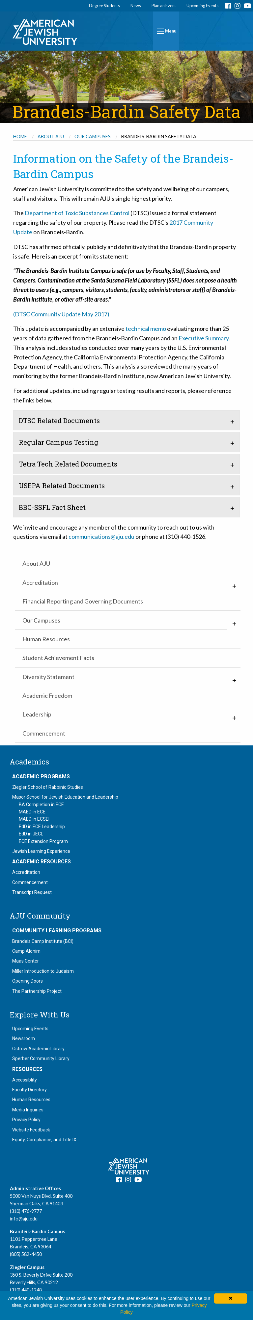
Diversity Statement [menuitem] (48, 676)
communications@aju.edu (101, 536)
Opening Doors (27, 981)
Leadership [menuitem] (36, 714)
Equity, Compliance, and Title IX (44, 1139)
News (135, 5)
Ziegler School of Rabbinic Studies (47, 787)
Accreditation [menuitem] (40, 582)
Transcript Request (32, 892)
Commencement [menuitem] (43, 733)
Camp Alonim (26, 951)
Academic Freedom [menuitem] (47, 695)
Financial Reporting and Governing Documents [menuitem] (82, 601)
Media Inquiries (27, 1109)
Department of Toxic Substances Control (77, 212)
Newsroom (23, 1038)
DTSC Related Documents (59, 420)
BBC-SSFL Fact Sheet (52, 507)
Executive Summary (204, 338)
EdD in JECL (31, 833)
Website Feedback (31, 1129)
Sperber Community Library (41, 1058)
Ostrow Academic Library (38, 1048)
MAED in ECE (32, 811)
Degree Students (104, 5)
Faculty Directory (29, 1089)
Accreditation (26, 872)
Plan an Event (164, 5)
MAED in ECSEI (34, 819)
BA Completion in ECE (41, 804)
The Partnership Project (37, 991)
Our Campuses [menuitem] (41, 620)
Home (20, 136)
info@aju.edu (24, 1218)
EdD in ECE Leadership (42, 826)
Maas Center (25, 961)
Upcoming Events (202, 5)
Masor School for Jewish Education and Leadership (65, 797)
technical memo (146, 328)
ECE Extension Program (43, 841)
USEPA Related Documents (62, 485)
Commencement (30, 882)
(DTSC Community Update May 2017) (61, 314)
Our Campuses (92, 136)
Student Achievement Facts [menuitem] (58, 657)
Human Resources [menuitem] (46, 639)
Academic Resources (41, 861)
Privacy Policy (26, 1119)
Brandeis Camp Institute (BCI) (42, 941)
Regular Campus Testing (58, 442)
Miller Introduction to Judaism (43, 971)
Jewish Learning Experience (41, 851)
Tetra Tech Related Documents (68, 464)
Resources (27, 1069)
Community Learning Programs (56, 930)
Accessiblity (24, 1079)
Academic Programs (41, 776)
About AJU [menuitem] (36, 563)
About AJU (51, 136)
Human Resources (31, 1099)
